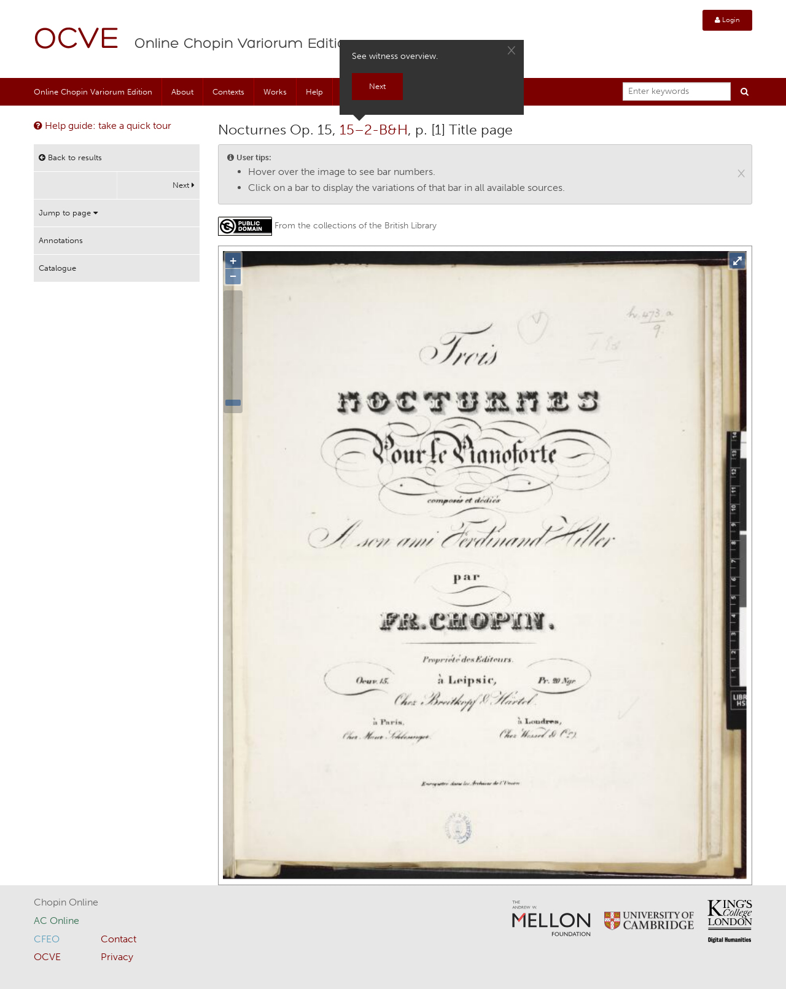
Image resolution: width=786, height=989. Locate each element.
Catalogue (57, 268)
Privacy (117, 957)
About (182, 91)
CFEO (47, 939)
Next (184, 185)
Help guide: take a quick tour (102, 125)
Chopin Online (66, 902)
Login (727, 20)
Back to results (70, 157)
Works (275, 91)
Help (314, 91)
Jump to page (68, 212)
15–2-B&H (374, 129)
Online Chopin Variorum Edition (245, 44)
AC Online (56, 920)
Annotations (61, 240)
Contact (118, 939)
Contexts (228, 91)
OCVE (77, 40)
